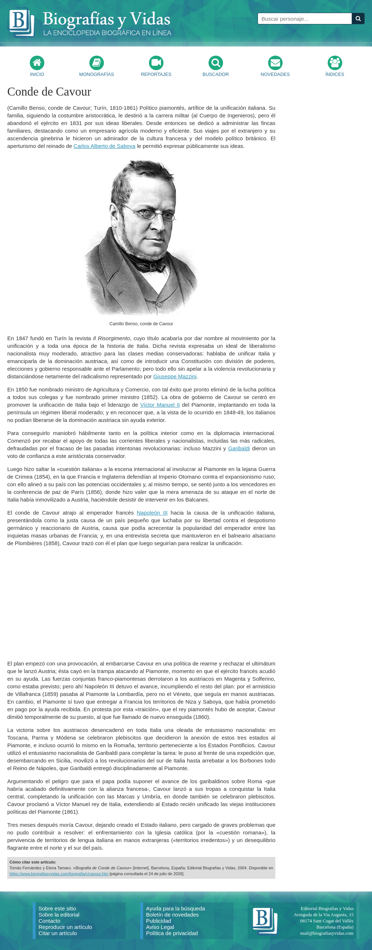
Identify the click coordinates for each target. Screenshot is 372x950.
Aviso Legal (160, 927)
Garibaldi (239, 448)
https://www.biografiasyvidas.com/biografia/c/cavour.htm (59, 873)
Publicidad (158, 921)
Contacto (49, 921)
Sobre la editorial (59, 914)
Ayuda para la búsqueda (175, 908)
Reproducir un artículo (65, 927)
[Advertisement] (141, 603)
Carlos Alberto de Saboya (105, 146)
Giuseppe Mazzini (175, 376)
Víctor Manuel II (160, 405)
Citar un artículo (58, 933)
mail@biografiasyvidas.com (327, 933)
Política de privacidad (172, 933)
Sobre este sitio (57, 908)
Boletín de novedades (172, 914)
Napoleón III (152, 513)
